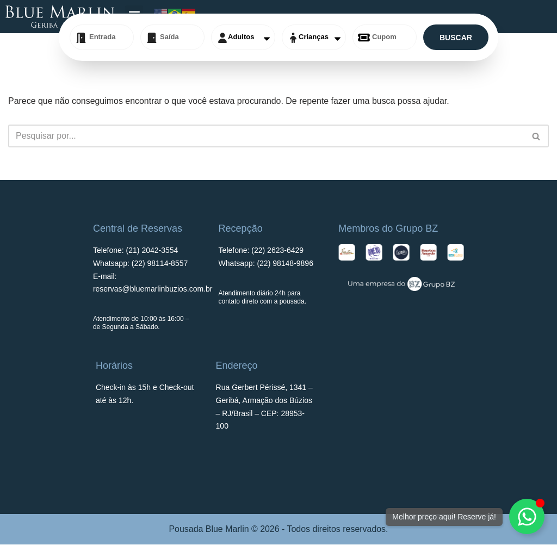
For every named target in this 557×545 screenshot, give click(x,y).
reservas (153, 289)
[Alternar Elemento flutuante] (526, 516)
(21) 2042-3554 (152, 250)
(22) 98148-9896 (285, 263)
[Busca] (266, 136)
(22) (277, 250)
